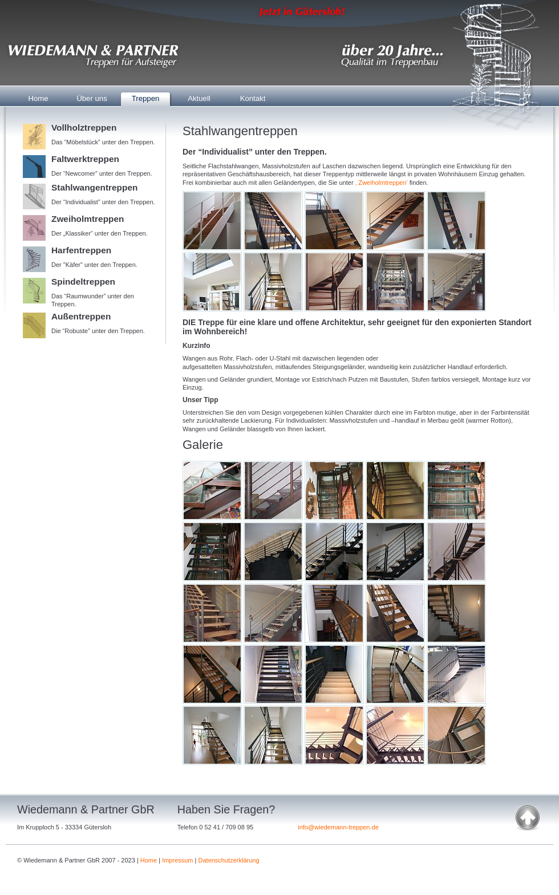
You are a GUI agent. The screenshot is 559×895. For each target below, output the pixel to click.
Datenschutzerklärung (229, 860)
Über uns (91, 98)
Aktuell (199, 98)
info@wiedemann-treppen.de (338, 827)
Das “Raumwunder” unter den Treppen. (91, 292)
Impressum (177, 860)
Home (38, 98)
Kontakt (253, 98)
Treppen (146, 98)
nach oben (528, 818)
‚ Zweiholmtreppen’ (381, 182)
